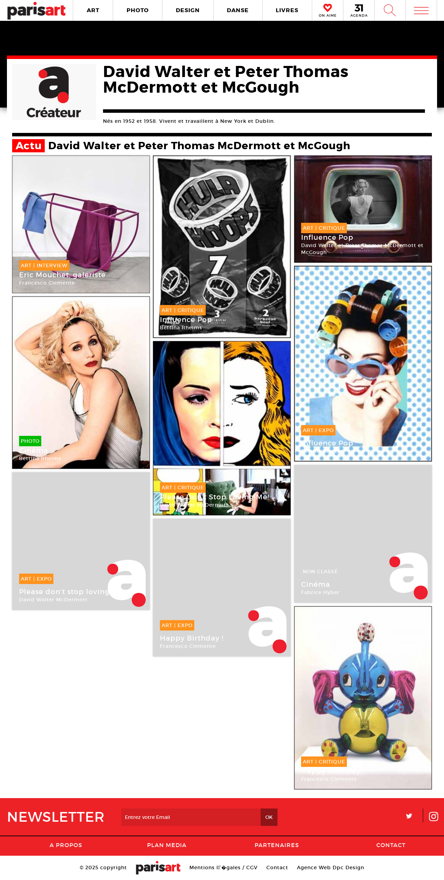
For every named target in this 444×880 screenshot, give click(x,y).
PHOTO (138, 10)
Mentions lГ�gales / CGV (223, 867)
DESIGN (188, 10)
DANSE (238, 10)
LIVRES (287, 10)
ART (93, 10)
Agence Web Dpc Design (330, 867)
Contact (390, 844)
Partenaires (277, 844)
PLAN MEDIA (167, 844)
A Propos (66, 844)
